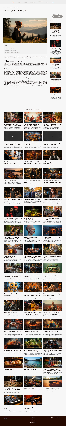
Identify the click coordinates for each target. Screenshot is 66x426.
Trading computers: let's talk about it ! (55, 80)
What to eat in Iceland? (30, 388)
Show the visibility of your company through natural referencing (31, 352)
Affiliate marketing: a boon (10, 48)
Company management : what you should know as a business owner (51, 182)
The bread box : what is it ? (11, 369)
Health (25, 2)
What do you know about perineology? (31, 238)
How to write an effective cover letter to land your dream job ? (32, 125)
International (32, 2)
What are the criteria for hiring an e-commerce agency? (52, 294)
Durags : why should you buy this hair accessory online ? (55, 49)
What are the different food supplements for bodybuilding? (52, 370)
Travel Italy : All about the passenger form (10, 256)
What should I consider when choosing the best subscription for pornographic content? (13, 144)
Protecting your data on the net (10, 50)
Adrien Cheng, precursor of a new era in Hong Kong (52, 162)
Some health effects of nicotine (12, 350)
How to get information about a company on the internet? (32, 256)
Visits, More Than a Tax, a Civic (32, 199)
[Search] (13, 418)
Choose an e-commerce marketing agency (12, 52)
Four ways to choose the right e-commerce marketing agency (32, 294)
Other (47, 2)
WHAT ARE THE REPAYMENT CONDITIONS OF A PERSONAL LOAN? (56, 32)
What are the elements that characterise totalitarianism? (51, 313)
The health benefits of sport (55, 65)
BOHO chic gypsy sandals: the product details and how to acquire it (12, 239)
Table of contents (9, 46)
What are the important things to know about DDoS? (33, 332)
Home (4, 7)
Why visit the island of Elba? (31, 369)
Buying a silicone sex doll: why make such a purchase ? (51, 143)
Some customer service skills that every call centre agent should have (52, 201)
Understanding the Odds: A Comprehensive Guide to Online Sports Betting (12, 126)
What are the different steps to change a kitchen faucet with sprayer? (12, 276)
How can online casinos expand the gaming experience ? (52, 125)
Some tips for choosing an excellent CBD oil (31, 219)
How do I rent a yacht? (10, 180)
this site (44, 65)
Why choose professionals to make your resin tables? (11, 162)
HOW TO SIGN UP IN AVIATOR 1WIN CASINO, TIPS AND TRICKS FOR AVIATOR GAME (32, 163)
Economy (19, 2)
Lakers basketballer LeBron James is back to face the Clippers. (33, 313)
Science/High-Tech (40, 2)
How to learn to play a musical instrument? (55, 95)
